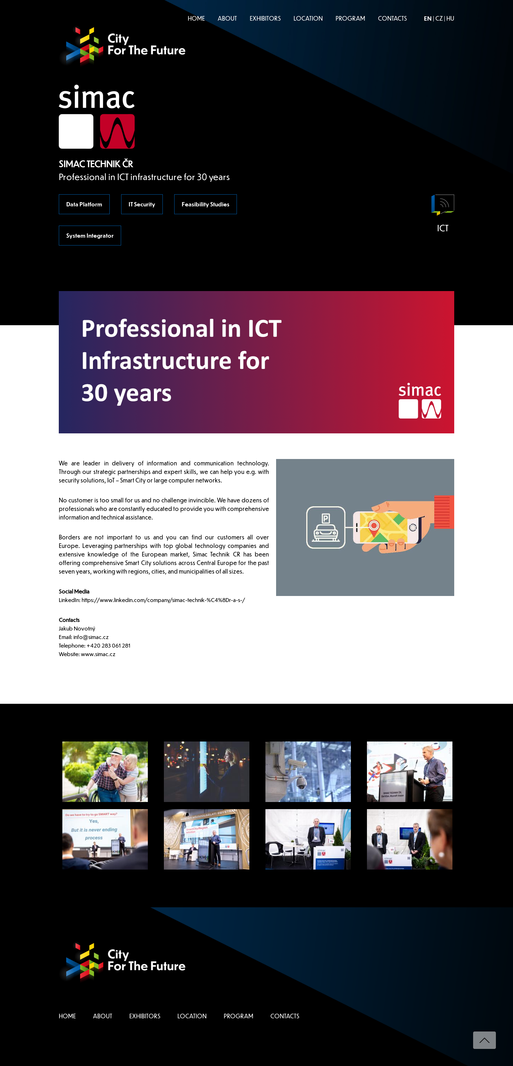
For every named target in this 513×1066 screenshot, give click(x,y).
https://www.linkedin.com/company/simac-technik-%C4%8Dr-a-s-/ (163, 599)
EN (428, 18)
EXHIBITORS (265, 18)
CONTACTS (392, 18)
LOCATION (308, 18)
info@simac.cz (91, 636)
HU (450, 18)
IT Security (142, 204)
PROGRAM (350, 18)
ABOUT (227, 18)
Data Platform (84, 204)
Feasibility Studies (205, 204)
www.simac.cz (98, 653)
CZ (439, 18)
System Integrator (90, 235)
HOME (196, 18)
